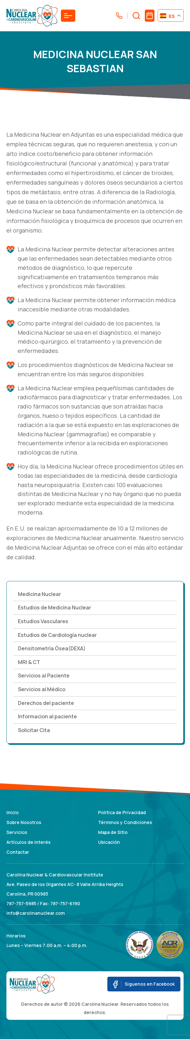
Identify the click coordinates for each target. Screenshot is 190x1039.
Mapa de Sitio (113, 832)
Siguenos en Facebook (144, 984)
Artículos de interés (28, 842)
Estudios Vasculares (43, 621)
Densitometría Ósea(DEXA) (52, 648)
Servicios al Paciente (44, 675)
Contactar (17, 852)
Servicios (16, 832)
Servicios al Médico (41, 689)
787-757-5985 (21, 903)
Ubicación (109, 842)
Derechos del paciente (46, 703)
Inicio (12, 812)
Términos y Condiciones (125, 822)
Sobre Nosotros (23, 822)
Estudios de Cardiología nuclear (57, 634)
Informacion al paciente (47, 716)
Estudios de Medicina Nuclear (54, 607)
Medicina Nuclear (39, 594)
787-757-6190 (65, 903)
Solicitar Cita (34, 730)
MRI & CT (29, 662)
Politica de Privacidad (122, 812)
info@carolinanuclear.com (35, 913)
